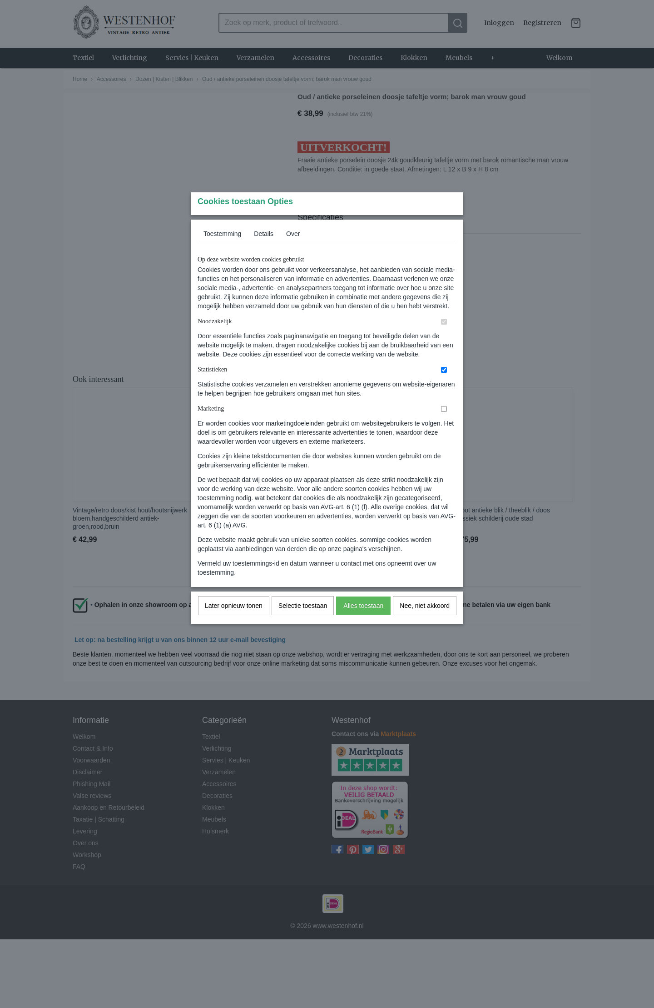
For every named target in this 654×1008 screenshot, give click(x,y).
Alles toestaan (363, 623)
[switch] (444, 339)
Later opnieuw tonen (234, 623)
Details (263, 251)
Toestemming (222, 251)
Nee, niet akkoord (425, 623)
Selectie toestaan (302, 623)
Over (293, 251)
